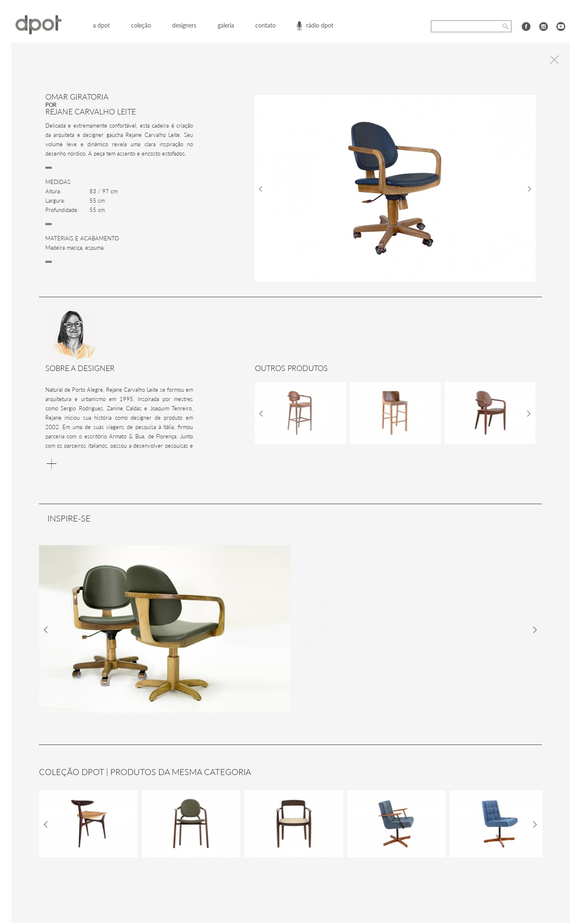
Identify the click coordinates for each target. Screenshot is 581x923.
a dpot (101, 25)
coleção (141, 25)
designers (184, 25)
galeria (226, 25)
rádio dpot (319, 25)
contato (265, 25)
